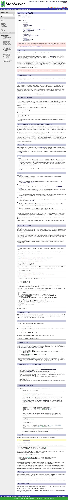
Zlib (18, 184)
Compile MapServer (27, 34)
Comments (6, 50)
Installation (19, 9)
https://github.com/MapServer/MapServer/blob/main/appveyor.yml (30, 46)
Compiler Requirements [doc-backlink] (24, 75)
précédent (59, 9)
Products (34, 1)
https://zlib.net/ (59, 186)
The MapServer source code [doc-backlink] (26, 145)
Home (29, 1)
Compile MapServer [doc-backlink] (23, 342)
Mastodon (58, 1)
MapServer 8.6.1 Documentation (10, 9)
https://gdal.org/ (31, 200)
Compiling (25, 26)
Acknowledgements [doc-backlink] (23, 483)
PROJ (18, 192)
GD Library (19, 158)
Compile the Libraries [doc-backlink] (24, 312)
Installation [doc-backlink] (21, 435)
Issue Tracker (40, 1)
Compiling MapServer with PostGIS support (31, 35)
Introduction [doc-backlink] (21, 50)
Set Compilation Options (27, 31)
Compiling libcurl (7, 53)
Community (3, 23)
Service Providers (48, 1)
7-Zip (46, 129)
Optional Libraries (7, 48)
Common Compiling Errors (28, 36)
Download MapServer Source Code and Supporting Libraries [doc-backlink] (35, 124)
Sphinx (50, 498)
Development (3, 24)
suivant (63, 9)
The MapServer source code (28, 30)
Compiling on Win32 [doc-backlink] (25, 13)
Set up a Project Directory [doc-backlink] (25, 97)
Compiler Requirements (27, 25)
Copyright (16, 498)
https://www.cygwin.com (40, 133)
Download (64, 1)
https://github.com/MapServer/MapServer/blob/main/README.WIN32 (42, 44)
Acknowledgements (26, 40)
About (2, 20)
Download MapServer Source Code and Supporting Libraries (34, 29)
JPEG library (19, 175)
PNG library (19, 179)
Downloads (3, 25)
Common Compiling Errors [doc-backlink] (25, 385)
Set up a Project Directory (28, 27)
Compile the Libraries (27, 33)
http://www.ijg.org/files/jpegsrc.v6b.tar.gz (26, 177)
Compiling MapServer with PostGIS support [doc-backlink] (30, 364)
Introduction (25, 24)
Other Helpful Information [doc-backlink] (25, 472)
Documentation (4, 26)
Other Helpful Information (28, 39)
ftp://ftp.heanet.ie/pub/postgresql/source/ (48, 369)
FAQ (54, 1)
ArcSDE (18, 202)
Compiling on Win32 (26, 9)
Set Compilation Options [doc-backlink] (25, 225)
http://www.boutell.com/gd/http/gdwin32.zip (27, 164)
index (66, 9)
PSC (2, 29)
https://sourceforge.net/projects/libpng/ (26, 182)
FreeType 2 (19, 188)
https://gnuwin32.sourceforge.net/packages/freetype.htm (42, 190)
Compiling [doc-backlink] (21, 82)
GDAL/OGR (19, 197)
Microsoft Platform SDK (29, 371)
